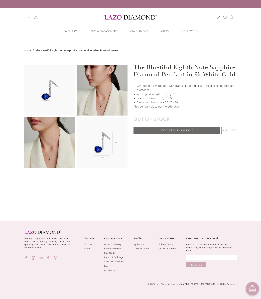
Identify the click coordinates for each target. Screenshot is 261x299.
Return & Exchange (113, 257)
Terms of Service (167, 249)
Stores (87, 249)
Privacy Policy (166, 244)
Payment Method (112, 249)
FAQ (106, 266)
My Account (139, 244)
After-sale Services (113, 262)
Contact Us (109, 270)
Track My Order (141, 249)
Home (27, 50)
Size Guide (109, 253)
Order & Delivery (112, 244)
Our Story (89, 244)
